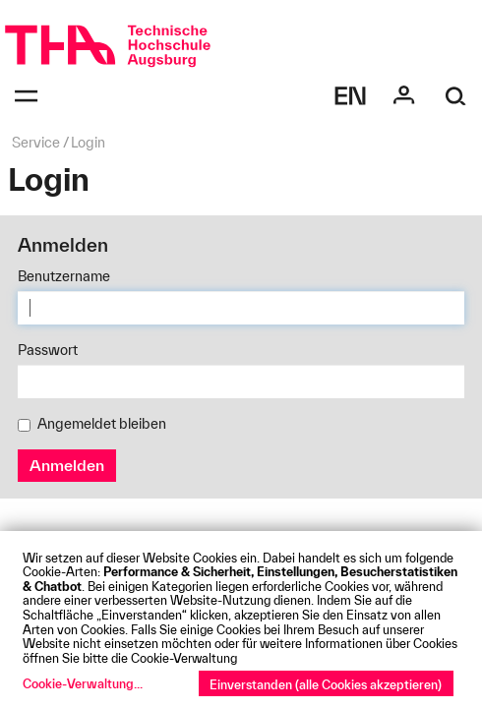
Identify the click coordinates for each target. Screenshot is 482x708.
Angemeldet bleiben (92, 424)
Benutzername (64, 276)
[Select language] (351, 96)
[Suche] (456, 96)
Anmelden (67, 465)
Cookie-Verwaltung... (83, 683)
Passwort (48, 350)
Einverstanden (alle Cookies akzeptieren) (326, 684)
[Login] (404, 96)
